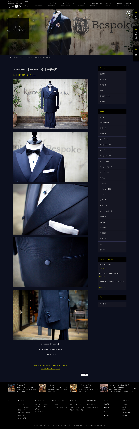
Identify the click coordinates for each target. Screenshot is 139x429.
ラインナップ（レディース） (78, 407)
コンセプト (108, 400)
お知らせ (103, 135)
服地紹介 (103, 238)
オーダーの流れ (22, 418)
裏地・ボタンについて (24, 412)
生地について (38, 409)
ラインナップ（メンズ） (76, 404)
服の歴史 (103, 233)
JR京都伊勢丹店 (126, 412)
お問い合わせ (136, 33)
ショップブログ (18, 57)
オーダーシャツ (105, 147)
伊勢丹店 (103, 85)
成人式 (102, 227)
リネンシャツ (104, 210)
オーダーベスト (105, 175)
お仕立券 (103, 130)
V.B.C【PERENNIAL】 (106, 271)
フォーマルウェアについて (59, 407)
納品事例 (107, 404)
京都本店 (29, 57)
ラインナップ (21, 404)
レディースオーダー (107, 215)
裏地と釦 (103, 244)
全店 (101, 91)
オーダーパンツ (105, 164)
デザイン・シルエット (24, 407)
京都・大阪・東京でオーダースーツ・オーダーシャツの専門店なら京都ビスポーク (60, 425)
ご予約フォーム (136, 53)
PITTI (102, 118)
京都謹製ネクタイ (93, 400)
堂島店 (59, 366)
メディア (103, 204)
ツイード (103, 187)
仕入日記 (103, 221)
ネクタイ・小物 (105, 193)
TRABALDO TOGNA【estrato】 (109, 279)
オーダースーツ (31, 75)
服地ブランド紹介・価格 (76, 410)
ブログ (102, 198)
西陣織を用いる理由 (92, 407)
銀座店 (65, 366)
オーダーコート (105, 141)
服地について (21, 410)
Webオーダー (104, 124)
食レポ (102, 255)
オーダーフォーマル (107, 170)
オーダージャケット (107, 152)
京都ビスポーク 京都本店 (42, 366)
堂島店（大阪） (105, 97)
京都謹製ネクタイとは (93, 404)
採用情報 (124, 415)
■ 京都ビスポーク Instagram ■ (50, 369)
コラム (102, 181)
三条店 (53, 366)
